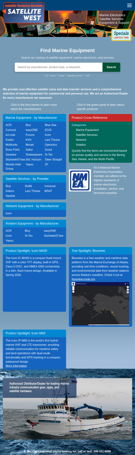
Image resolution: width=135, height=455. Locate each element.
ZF (46, 164)
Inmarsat (49, 186)
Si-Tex (49, 154)
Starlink (10, 195)
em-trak (10, 134)
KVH (28, 139)
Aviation (81, 144)
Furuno (30, 134)
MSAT (48, 190)
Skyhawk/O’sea (15, 159)
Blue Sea (50, 125)
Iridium (10, 190)
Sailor (29, 149)
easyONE (32, 129)
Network (81, 139)
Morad (30, 144)
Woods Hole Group (13, 166)
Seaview (11, 154)
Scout (48, 149)
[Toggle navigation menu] (129, 5)
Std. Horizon (33, 159)
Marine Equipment (87, 129)
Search (111, 67)
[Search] (58, 67)
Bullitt (28, 186)
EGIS (48, 129)
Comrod (11, 129)
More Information (16, 365)
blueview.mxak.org (83, 279)
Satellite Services (87, 134)
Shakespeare (34, 154)
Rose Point (12, 149)
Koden (10, 139)
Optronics (51, 144)
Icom (48, 134)
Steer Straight (53, 159)
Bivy (28, 125)
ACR (9, 125)
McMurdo (11, 144)
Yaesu (29, 164)
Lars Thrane (52, 139)
